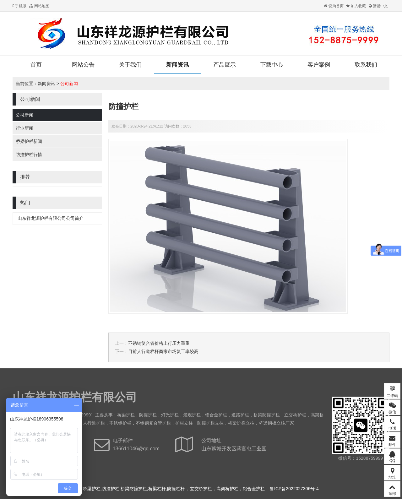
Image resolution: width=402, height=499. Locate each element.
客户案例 (318, 65)
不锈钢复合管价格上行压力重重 (159, 343)
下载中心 (271, 65)
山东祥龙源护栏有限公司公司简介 (51, 218)
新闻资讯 (177, 65)
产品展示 (224, 65)
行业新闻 (24, 128)
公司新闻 (69, 83)
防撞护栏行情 (29, 154)
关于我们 (130, 65)
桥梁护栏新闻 (29, 141)
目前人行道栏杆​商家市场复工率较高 (163, 351)
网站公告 (83, 65)
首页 (36, 65)
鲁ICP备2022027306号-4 (294, 488)
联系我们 (366, 65)
